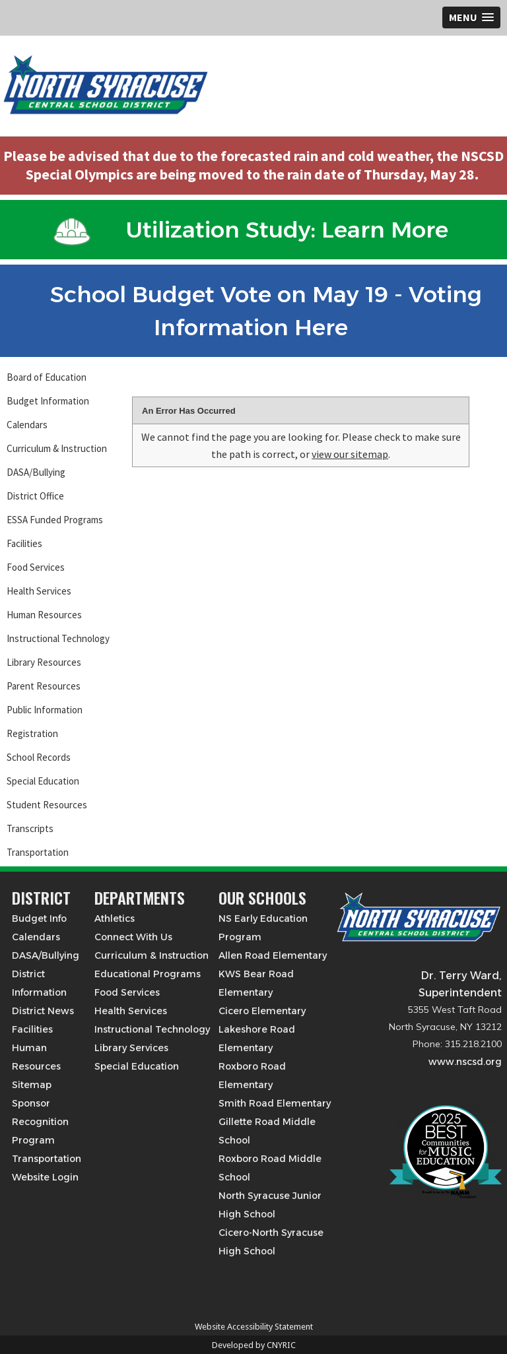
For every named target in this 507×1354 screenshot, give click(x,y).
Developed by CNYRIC (254, 1345)
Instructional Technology (58, 638)
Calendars (27, 424)
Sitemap (31, 1085)
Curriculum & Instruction (57, 448)
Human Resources (44, 614)
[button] (471, 17)
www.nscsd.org (465, 1062)
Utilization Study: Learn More (250, 229)
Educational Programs (147, 974)
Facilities (24, 543)
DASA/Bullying (36, 472)
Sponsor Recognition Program (40, 1121)
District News (43, 1011)
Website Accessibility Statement (254, 1327)
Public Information (45, 709)
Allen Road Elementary (273, 955)
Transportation (38, 852)
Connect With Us (133, 937)
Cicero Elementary (262, 1011)
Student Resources (47, 804)
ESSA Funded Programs (55, 519)
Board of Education (46, 377)
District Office (35, 496)
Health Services (39, 591)
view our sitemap (350, 454)
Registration (32, 733)
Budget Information (48, 401)
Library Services (131, 1048)
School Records (39, 757)
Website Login (45, 1177)
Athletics (114, 918)
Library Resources (44, 662)
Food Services (36, 567)
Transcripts (30, 828)
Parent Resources (44, 686)
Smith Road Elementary (275, 1103)
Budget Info (39, 918)
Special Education (43, 781)
